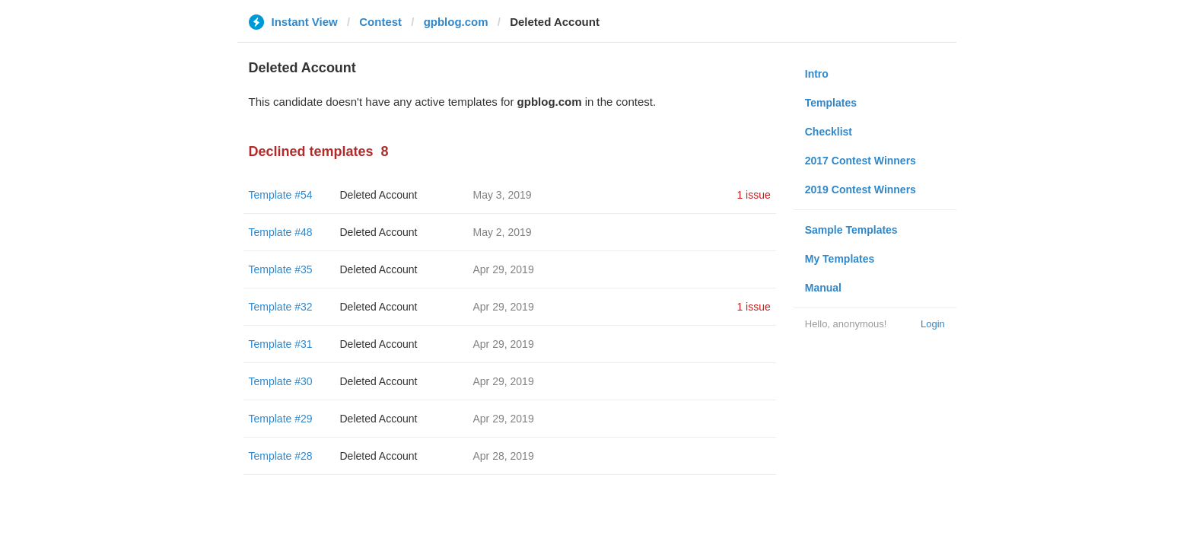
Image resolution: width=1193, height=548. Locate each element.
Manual (823, 288)
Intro (817, 74)
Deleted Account (379, 195)
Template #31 (281, 344)
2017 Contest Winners (860, 161)
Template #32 (281, 307)
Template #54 (281, 195)
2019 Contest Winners (860, 189)
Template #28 (281, 456)
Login (933, 324)
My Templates (840, 259)
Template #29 (281, 419)
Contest (380, 21)
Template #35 (281, 269)
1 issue (753, 195)
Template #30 (281, 381)
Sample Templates (851, 230)
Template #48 (281, 232)
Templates (831, 103)
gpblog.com (456, 21)
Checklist (828, 132)
